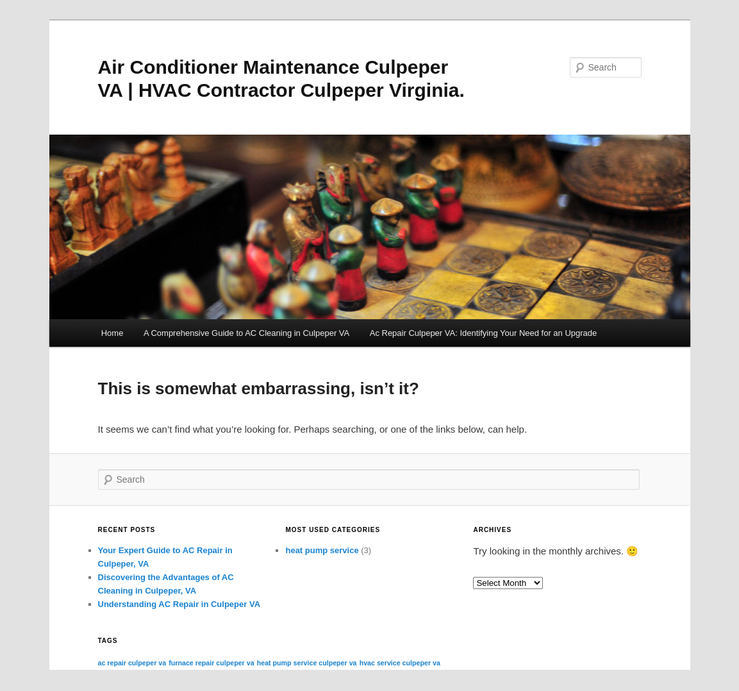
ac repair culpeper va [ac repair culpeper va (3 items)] (132, 663)
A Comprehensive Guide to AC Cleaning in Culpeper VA (246, 333)
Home (112, 333)
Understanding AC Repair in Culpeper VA (179, 604)
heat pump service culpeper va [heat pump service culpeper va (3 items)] (307, 663)
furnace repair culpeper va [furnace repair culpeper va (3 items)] (211, 663)
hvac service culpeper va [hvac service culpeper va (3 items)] (400, 663)
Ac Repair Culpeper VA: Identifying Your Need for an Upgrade (483, 333)
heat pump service (321, 550)
